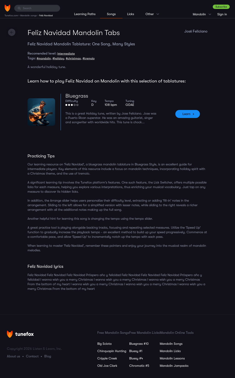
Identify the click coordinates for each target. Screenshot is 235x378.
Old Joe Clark (107, 365)
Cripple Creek (107, 358)
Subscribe (221, 6)
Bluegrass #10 (139, 343)
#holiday (58, 58)
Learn (186, 114)
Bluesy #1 (135, 351)
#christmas (73, 58)
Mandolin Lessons (172, 358)
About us (13, 356)
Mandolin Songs (171, 343)
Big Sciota (104, 343)
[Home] (7, 8)
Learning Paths (84, 14)
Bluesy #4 (136, 358)
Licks (130, 14)
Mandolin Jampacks (174, 365)
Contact (32, 356)
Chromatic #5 (139, 365)
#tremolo (89, 58)
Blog (47, 356)
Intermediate (66, 53)
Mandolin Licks (170, 351)
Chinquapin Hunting (111, 351)
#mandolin (44, 58)
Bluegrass (76, 96)
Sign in (222, 14)
